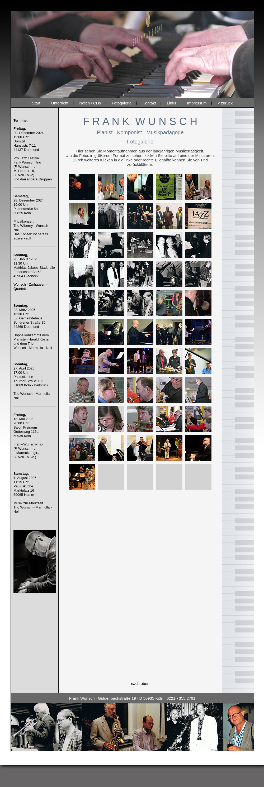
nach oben (140, 683)
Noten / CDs (90, 103)
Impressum (197, 103)
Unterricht (59, 103)
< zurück (225, 103)
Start (36, 103)
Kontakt (149, 103)
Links (171, 103)
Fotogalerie (121, 103)
